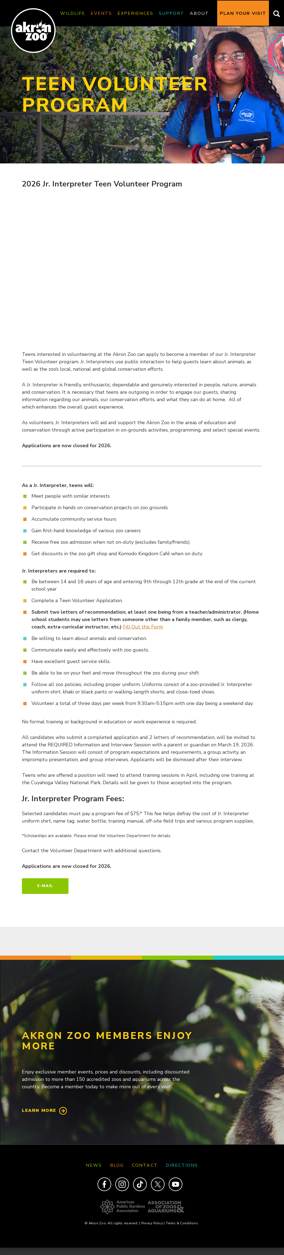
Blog (117, 1165)
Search (275, 13)
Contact (145, 1165)
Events (101, 13)
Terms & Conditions (182, 1223)
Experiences (135, 13)
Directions (182, 1165)
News (94, 1165)
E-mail (45, 885)
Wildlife (72, 13)
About (199, 13)
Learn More (39, 1110)
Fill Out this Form (143, 627)
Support (172, 13)
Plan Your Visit (243, 13)
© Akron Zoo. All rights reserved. (112, 1223)
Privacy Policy (153, 1223)
